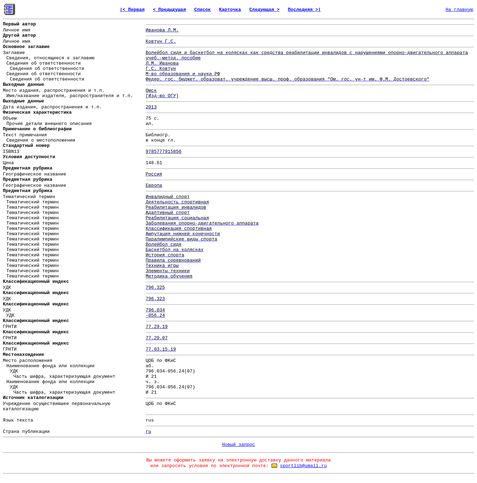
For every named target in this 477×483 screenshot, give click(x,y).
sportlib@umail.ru (303, 466)
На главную (459, 9)
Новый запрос (238, 444)
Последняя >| (304, 9)
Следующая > (264, 9)
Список (202, 9)
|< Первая (132, 9)
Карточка (230, 9)
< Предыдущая (169, 9)
